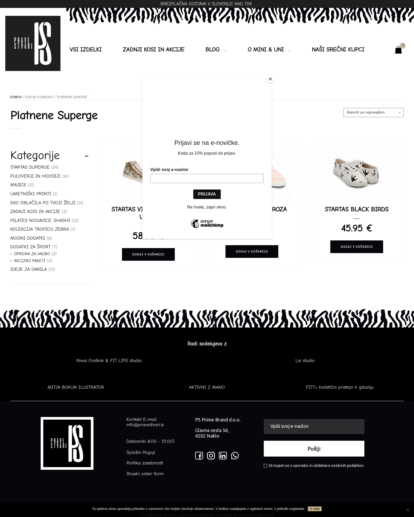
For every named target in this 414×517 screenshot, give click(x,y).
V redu (315, 509)
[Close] (270, 79)
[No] (407, 509)
